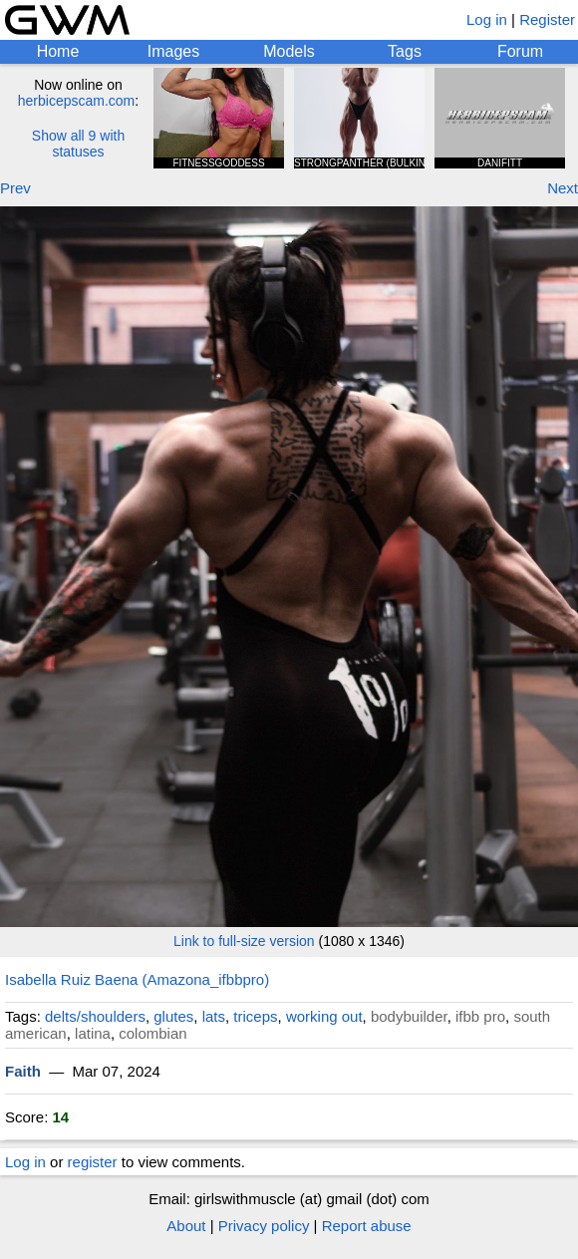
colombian (152, 1033)
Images (173, 51)
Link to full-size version (244, 941)
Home (58, 51)
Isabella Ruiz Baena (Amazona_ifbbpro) (137, 979)
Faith (23, 1071)
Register (547, 19)
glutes (173, 1016)
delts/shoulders (95, 1016)
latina (93, 1033)
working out (324, 1016)
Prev (15, 187)
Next (562, 187)
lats (213, 1016)
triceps (255, 1016)
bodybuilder (409, 1016)
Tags (405, 51)
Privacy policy (264, 1225)
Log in (486, 19)
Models (289, 51)
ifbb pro (480, 1016)
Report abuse (367, 1225)
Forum (520, 51)
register (93, 1161)
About (185, 1225)
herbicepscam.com (77, 101)
